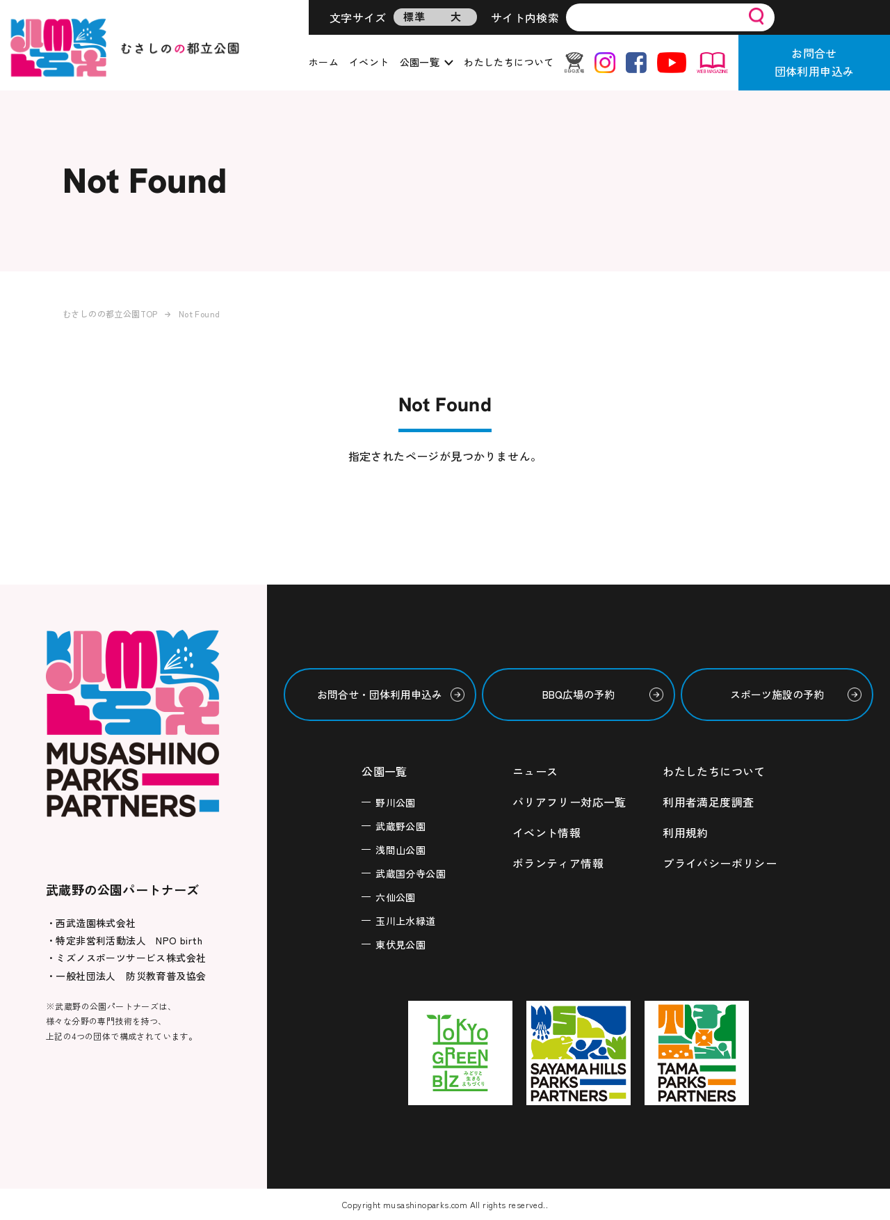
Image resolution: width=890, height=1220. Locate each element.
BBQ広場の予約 (578, 694)
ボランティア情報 (558, 863)
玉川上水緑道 (405, 921)
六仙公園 (395, 897)
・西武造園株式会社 (91, 923)
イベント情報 (546, 832)
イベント (369, 62)
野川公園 (395, 802)
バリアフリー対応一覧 (569, 801)
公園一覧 (420, 62)
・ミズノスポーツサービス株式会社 (126, 958)
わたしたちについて (509, 62)
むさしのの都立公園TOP (110, 313)
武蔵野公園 (400, 826)
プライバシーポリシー (720, 863)
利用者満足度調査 (708, 801)
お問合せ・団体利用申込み (379, 694)
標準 (414, 16)
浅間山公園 (400, 850)
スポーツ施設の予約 (777, 694)
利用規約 (686, 832)
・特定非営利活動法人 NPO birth (124, 940)
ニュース (535, 771)
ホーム (324, 62)
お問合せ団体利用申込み (815, 62)
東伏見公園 (400, 944)
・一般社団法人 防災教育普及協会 (126, 976)
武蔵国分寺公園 (410, 873)
